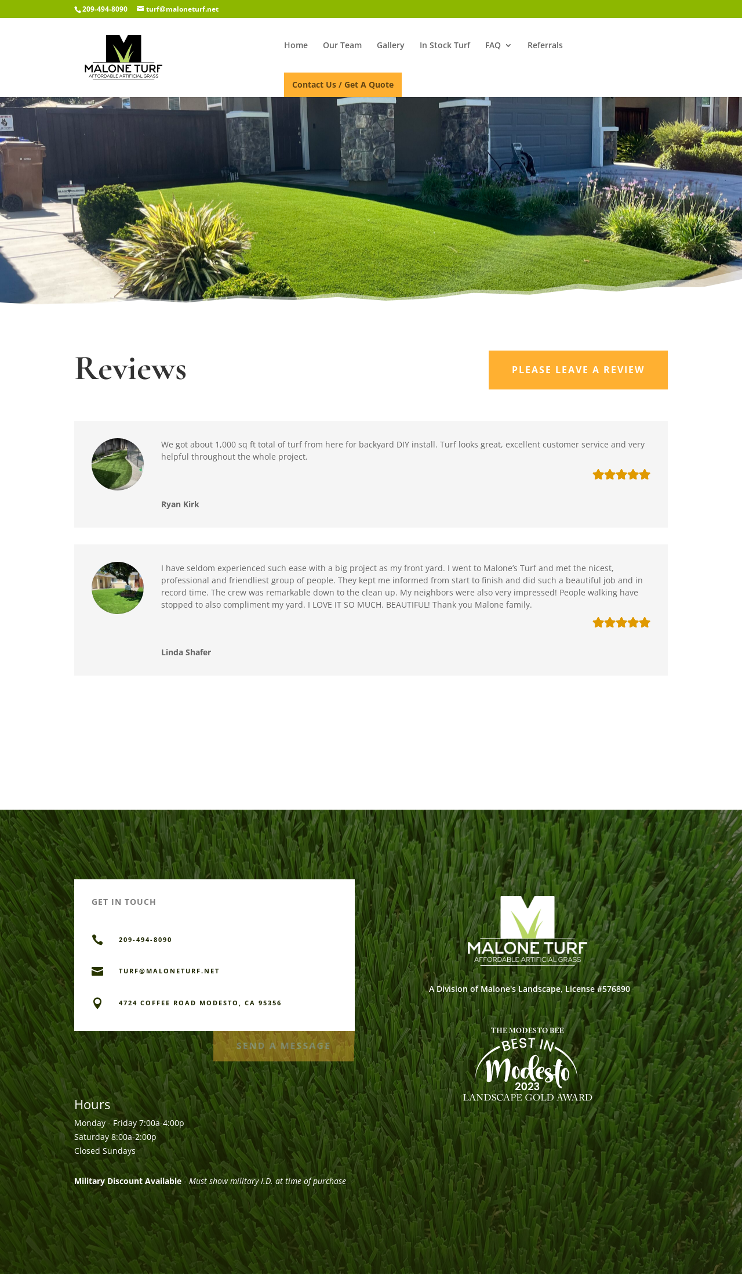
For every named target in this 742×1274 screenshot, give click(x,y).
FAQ (493, 45)
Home (296, 45)
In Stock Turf (445, 45)
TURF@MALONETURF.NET (169, 970)
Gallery (391, 45)
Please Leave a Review (578, 369)
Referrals (545, 45)
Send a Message (283, 1043)
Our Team (342, 45)
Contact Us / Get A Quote (343, 84)
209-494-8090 (105, 9)
